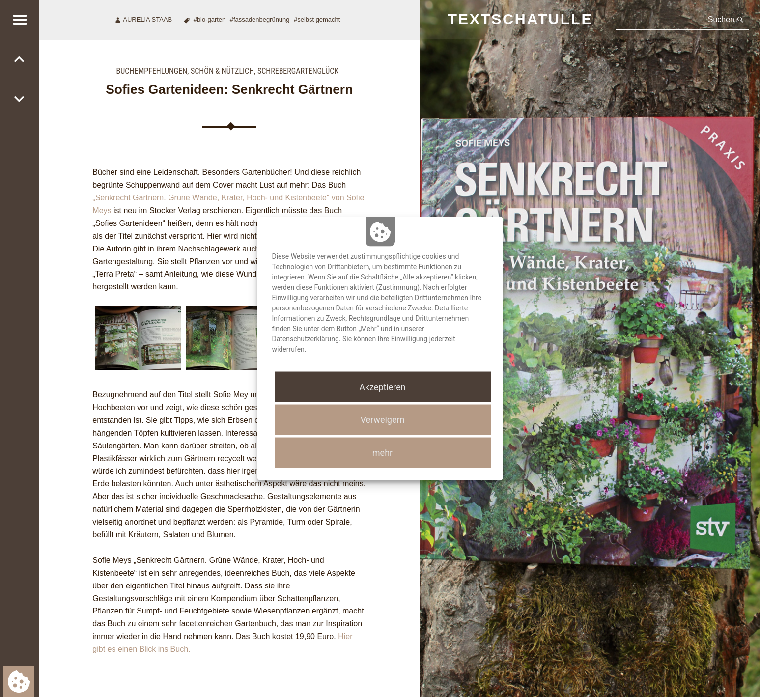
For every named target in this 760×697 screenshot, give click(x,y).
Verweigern (382, 420)
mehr (382, 452)
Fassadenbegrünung (261, 19)
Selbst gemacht (318, 19)
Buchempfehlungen (152, 71)
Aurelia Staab (147, 19)
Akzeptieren (382, 386)
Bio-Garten (211, 19)
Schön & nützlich (222, 71)
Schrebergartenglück (297, 71)
